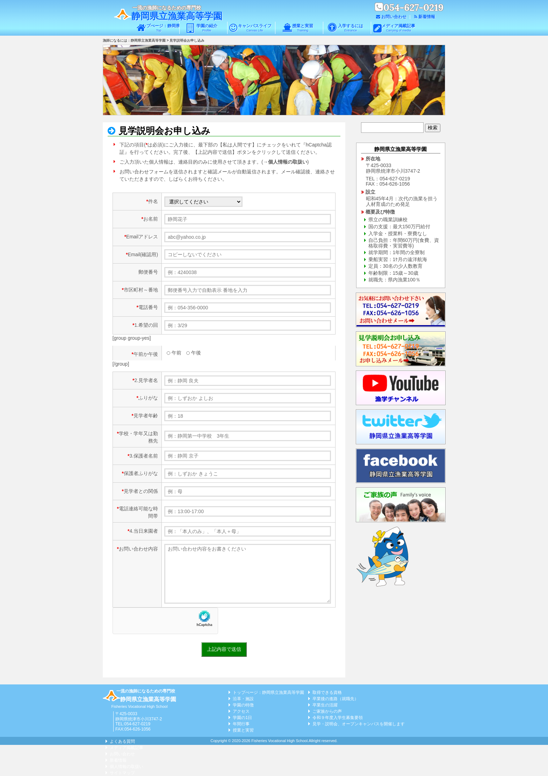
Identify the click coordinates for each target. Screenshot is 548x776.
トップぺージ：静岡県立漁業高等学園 (158, 27)
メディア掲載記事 (398, 27)
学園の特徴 (243, 705)
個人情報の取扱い (287, 162)
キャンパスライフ (255, 27)
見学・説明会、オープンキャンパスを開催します (358, 723)
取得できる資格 (327, 692)
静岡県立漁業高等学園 (176, 16)
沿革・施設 (243, 698)
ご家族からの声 (327, 711)
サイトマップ (122, 772)
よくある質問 (122, 741)
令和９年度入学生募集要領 (337, 717)
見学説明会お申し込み (163, 131)
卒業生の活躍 (325, 705)
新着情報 (426, 16)
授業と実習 (302, 27)
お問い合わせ (393, 16)
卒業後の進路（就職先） (335, 698)
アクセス (241, 711)
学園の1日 (242, 717)
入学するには (350, 27)
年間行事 (241, 723)
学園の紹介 (206, 27)
